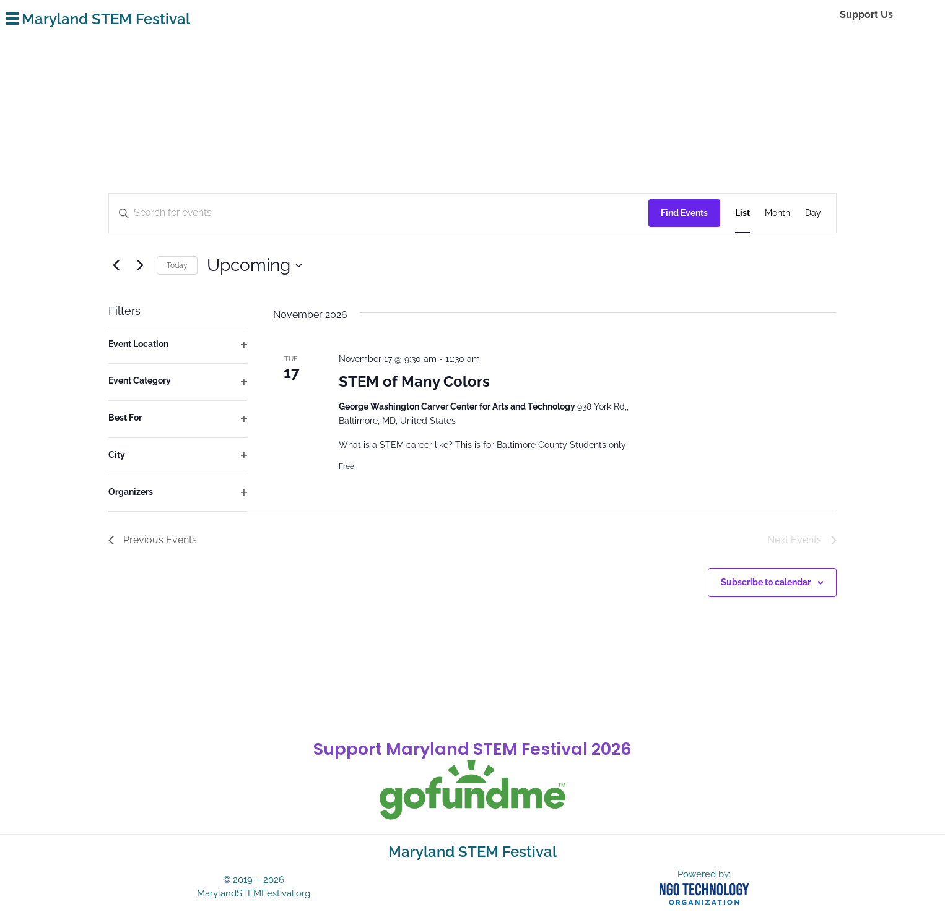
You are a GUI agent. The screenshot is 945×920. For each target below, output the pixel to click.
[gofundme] (472, 790)
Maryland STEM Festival (106, 19)
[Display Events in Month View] (777, 213)
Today (177, 265)
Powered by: (704, 874)
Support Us (866, 14)
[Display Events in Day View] (813, 213)
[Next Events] (140, 265)
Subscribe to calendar (766, 582)
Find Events (684, 213)
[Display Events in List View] (742, 213)
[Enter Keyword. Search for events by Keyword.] (233, 213)
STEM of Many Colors (414, 381)
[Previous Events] (115, 265)
